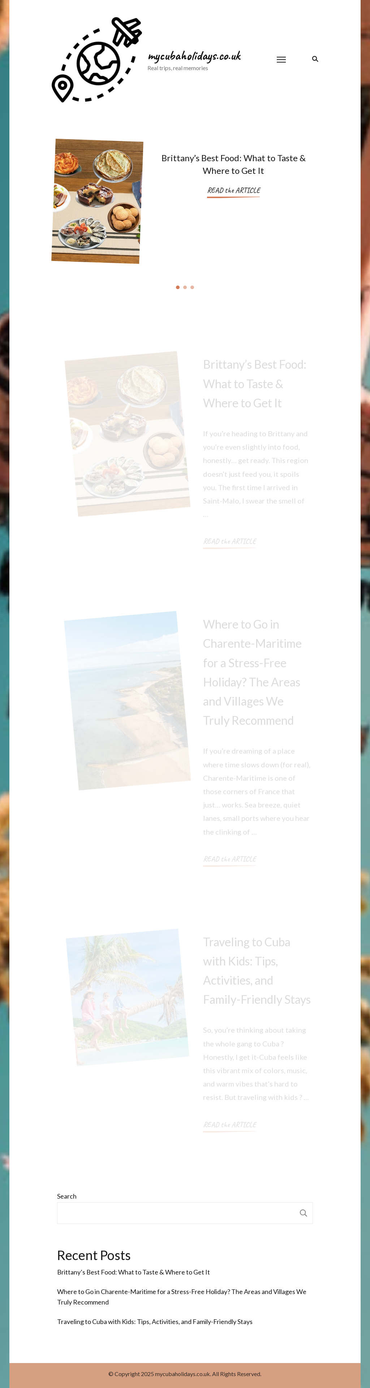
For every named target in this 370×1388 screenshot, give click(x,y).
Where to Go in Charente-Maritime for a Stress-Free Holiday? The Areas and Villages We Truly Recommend (181, 1297)
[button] (178, 286)
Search (67, 1196)
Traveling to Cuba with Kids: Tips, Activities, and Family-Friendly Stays (155, 1321)
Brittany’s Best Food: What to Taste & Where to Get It (133, 1272)
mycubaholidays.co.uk (193, 55)
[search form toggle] (313, 59)
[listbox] (185, 204)
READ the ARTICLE (233, 190)
